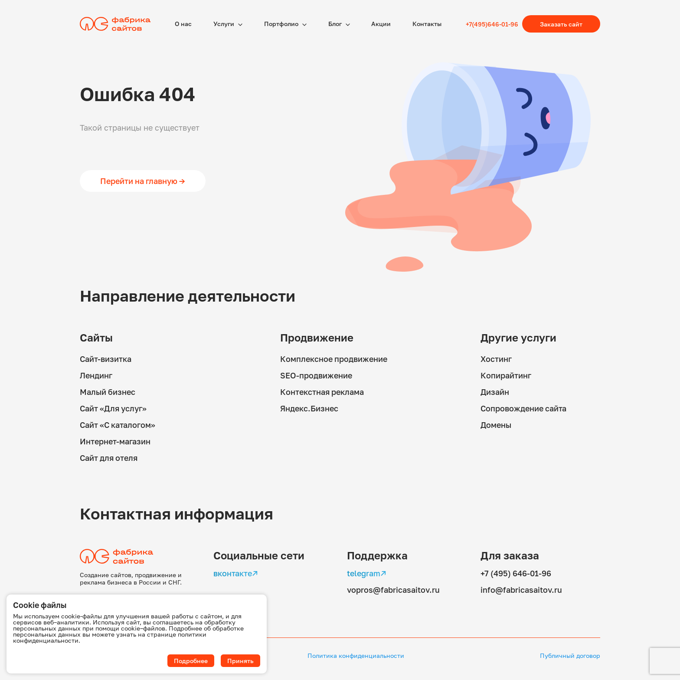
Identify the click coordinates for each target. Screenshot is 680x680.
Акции (381, 23)
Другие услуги (518, 337)
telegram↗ (366, 573)
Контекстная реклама (322, 392)
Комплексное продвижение (333, 359)
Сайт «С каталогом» (117, 425)
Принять (240, 660)
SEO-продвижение (316, 375)
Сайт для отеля (108, 458)
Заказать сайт (561, 24)
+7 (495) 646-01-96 (516, 573)
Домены (496, 425)
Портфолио (282, 23)
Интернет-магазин (115, 441)
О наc (183, 23)
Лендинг (96, 375)
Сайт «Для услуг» (113, 408)
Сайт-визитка (105, 359)
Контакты (426, 23)
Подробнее (191, 660)
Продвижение (316, 337)
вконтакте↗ (235, 573)
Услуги (224, 23)
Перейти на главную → (142, 181)
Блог (335, 23)
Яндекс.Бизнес (309, 408)
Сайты (96, 337)
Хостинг (496, 359)
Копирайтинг (506, 375)
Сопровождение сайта (523, 408)
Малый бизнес (107, 392)
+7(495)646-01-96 (492, 24)
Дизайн (495, 392)
